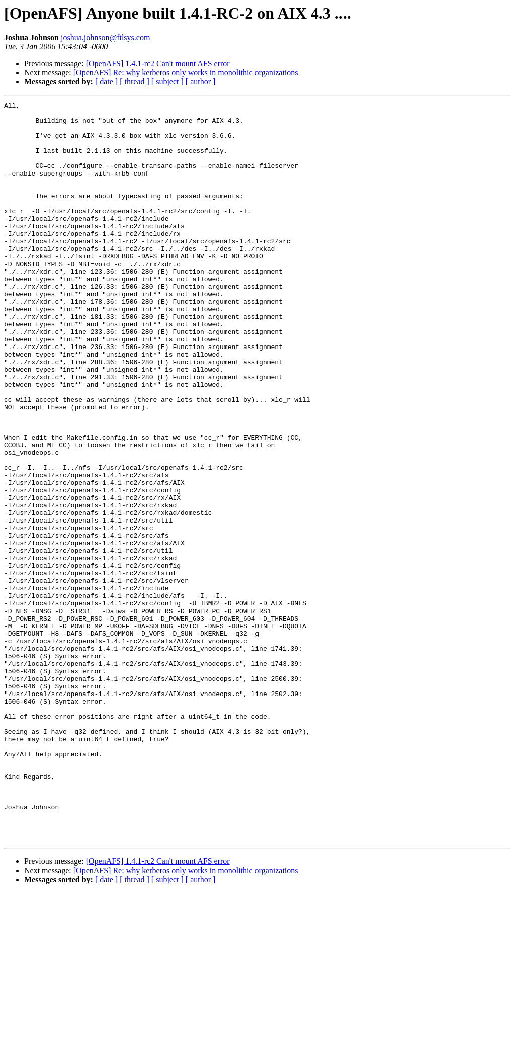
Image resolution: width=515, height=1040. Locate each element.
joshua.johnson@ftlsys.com (105, 37)
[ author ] (201, 81)
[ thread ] (134, 81)
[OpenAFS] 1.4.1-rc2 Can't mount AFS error (158, 63)
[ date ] (106, 81)
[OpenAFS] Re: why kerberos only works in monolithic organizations (185, 72)
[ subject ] (167, 81)
